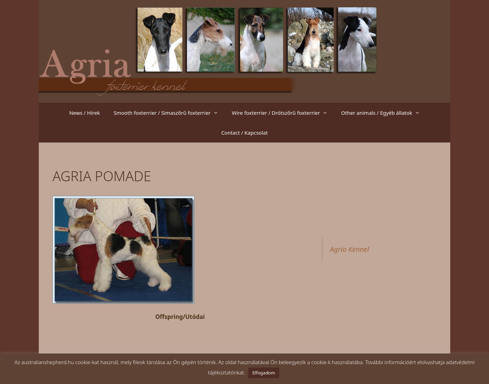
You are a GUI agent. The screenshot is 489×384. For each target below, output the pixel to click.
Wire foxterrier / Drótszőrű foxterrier (283, 112)
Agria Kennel (349, 249)
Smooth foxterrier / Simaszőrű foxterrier (169, 112)
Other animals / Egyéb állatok (384, 112)
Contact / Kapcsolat (244, 132)
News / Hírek (84, 112)
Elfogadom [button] (263, 373)
